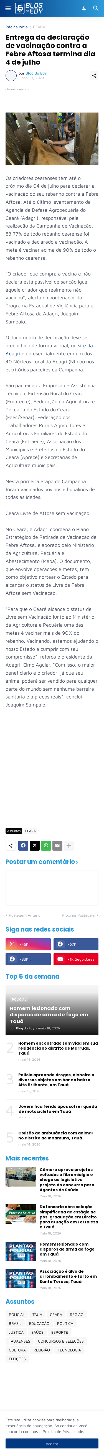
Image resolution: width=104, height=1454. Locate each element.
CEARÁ (39, 27)
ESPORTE (59, 1332)
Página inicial (17, 27)
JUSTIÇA (16, 1332)
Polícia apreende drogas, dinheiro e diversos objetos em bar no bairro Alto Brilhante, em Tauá (56, 1080)
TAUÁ (37, 1314)
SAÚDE (37, 1332)
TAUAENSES (19, 1341)
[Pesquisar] (96, 8)
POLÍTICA (65, 1323)
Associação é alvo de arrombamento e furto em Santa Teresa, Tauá (68, 1276)
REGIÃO (76, 1314)
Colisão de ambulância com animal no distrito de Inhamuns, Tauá (55, 1136)
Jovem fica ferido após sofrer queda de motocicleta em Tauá (58, 1109)
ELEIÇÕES (17, 1358)
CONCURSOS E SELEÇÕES (61, 1341)
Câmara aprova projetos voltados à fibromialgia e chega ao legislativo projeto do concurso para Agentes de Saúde (67, 1179)
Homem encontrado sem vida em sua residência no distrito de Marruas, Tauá (58, 1048)
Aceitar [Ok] (52, 1443)
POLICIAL (17, 1314)
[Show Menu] (7, 8)
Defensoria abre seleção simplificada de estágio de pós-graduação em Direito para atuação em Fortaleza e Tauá (69, 1216)
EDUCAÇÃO (39, 1323)
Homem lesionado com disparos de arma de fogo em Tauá (67, 1249)
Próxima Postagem (78, 915)
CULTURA (17, 1350)
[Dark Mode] (84, 8)
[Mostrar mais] (69, 846)
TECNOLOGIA (69, 1350)
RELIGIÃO (42, 1350)
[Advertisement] (52, 768)
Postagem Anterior (25, 915)
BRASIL (15, 1323)
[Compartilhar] (94, 75)
